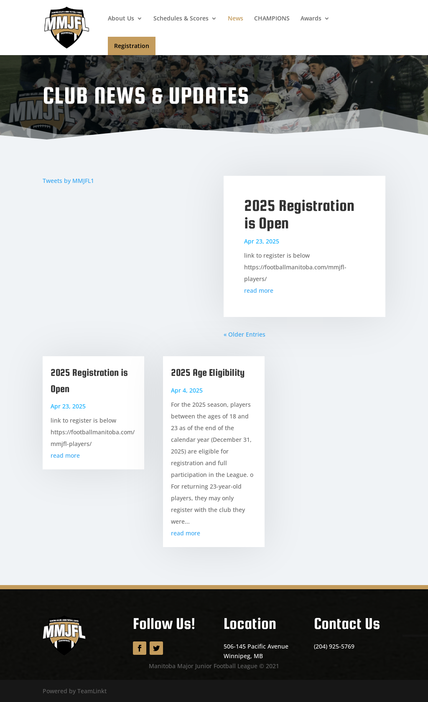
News (235, 18)
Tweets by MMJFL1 (68, 181)
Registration (131, 46)
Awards (311, 18)
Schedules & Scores (181, 18)
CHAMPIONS (272, 18)
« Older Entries (244, 334)
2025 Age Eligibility (208, 372)
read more (258, 290)
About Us (121, 18)
